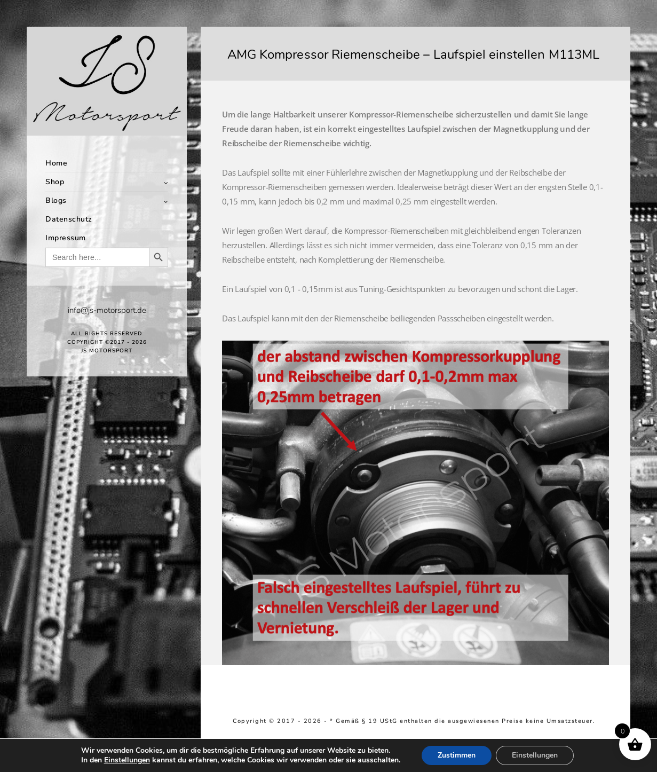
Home (56, 163)
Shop (54, 182)
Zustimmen (457, 755)
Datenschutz (68, 219)
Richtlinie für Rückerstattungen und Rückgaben (378, 728)
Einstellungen (127, 760)
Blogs (56, 200)
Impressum (65, 238)
